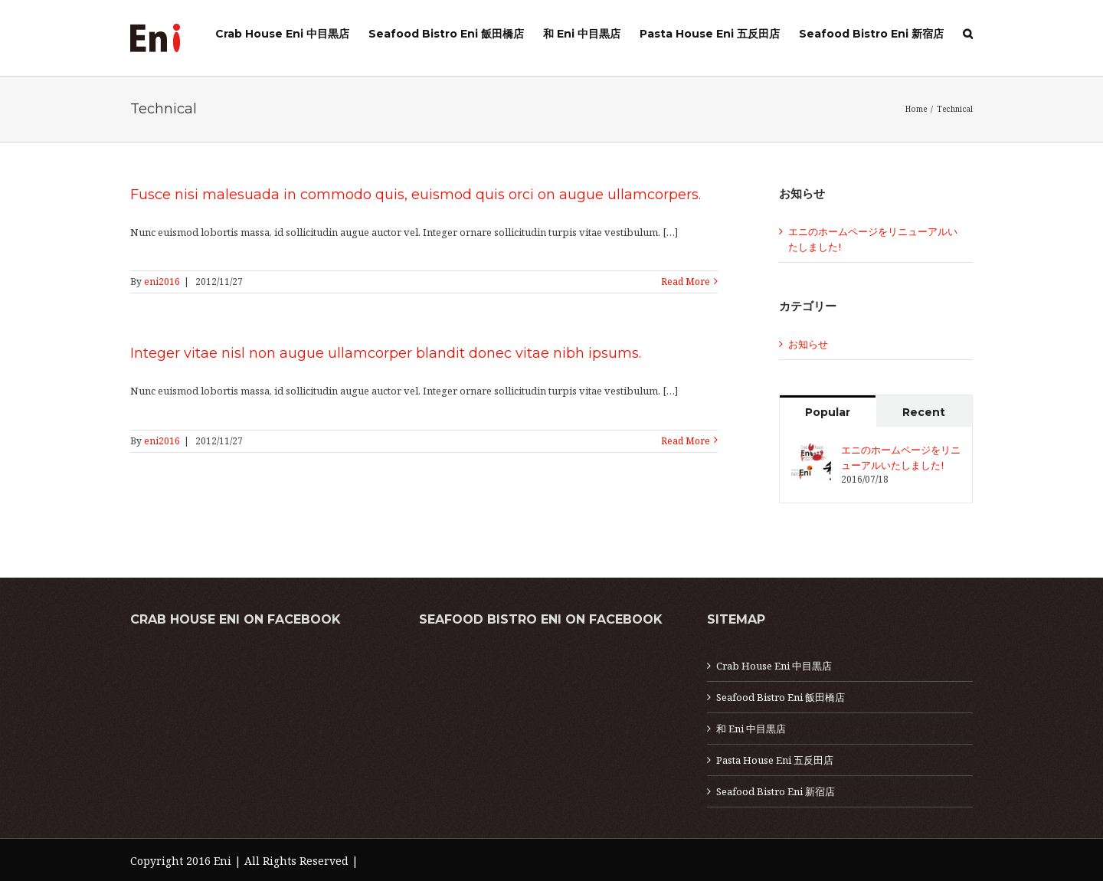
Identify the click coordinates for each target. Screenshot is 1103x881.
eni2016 (162, 281)
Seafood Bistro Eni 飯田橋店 (780, 697)
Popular (827, 412)
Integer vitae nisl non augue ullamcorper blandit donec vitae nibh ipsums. (385, 353)
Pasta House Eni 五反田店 (774, 760)
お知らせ (808, 344)
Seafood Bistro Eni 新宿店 (775, 791)
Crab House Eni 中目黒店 (774, 666)
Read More (685, 281)
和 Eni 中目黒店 (751, 728)
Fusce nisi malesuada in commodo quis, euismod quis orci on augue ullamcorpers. (415, 194)
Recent (923, 412)
